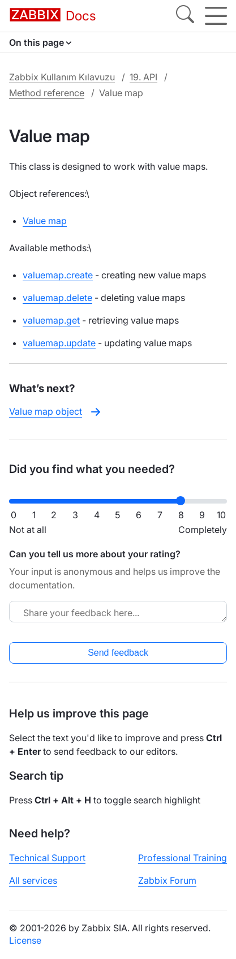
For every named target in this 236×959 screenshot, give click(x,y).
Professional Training (182, 857)
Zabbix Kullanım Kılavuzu (62, 77)
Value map (45, 220)
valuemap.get (51, 320)
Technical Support (47, 857)
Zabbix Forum (167, 880)
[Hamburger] (216, 16)
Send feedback (118, 652)
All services (33, 880)
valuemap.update (59, 343)
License (25, 940)
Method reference (46, 92)
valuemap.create (58, 275)
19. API (143, 77)
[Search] (185, 16)
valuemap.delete (57, 297)
